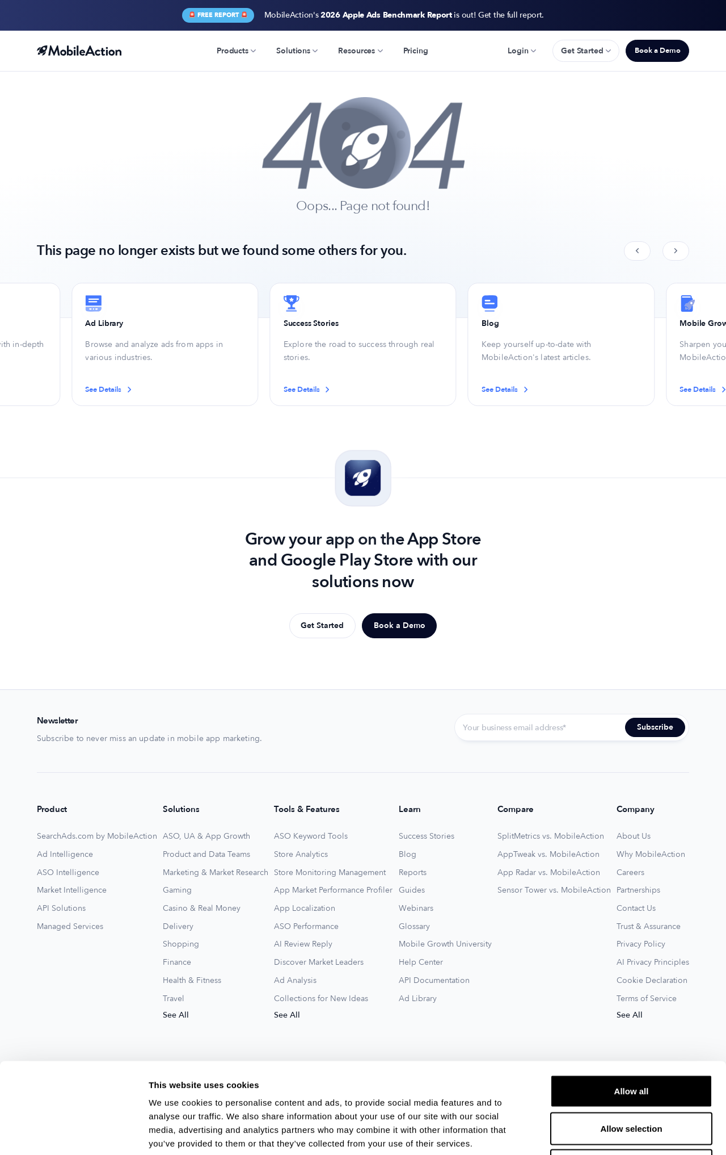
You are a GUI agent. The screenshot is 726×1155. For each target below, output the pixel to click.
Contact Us (636, 908)
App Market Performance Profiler (333, 890)
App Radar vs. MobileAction (548, 872)
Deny (631, 1080)
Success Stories (426, 836)
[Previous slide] (637, 251)
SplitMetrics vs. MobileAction (550, 836)
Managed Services (70, 926)
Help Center (421, 962)
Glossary (414, 926)
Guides (412, 890)
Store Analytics (301, 854)
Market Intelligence (72, 890)
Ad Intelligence (65, 854)
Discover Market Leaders (319, 962)
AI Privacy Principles (653, 962)
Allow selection (631, 1043)
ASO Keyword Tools (311, 836)
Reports (413, 872)
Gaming (177, 890)
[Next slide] (675, 251)
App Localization (304, 908)
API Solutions (61, 908)
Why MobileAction (651, 854)
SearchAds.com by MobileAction (97, 836)
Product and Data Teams (206, 854)
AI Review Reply (303, 944)
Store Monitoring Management (330, 872)
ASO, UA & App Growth (206, 836)
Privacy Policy (641, 944)
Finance (177, 962)
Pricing (415, 50)
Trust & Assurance (649, 926)
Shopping (181, 944)
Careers (630, 872)
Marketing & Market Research (215, 872)
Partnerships (638, 890)
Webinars (416, 908)
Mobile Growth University (445, 944)
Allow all (631, 1006)
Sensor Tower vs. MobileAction (554, 890)
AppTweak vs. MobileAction (548, 854)
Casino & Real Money (201, 908)
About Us (634, 836)
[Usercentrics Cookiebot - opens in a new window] (73, 1132)
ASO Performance (306, 926)
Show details (595, 1132)
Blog (407, 854)
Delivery (178, 926)
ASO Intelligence (68, 872)
